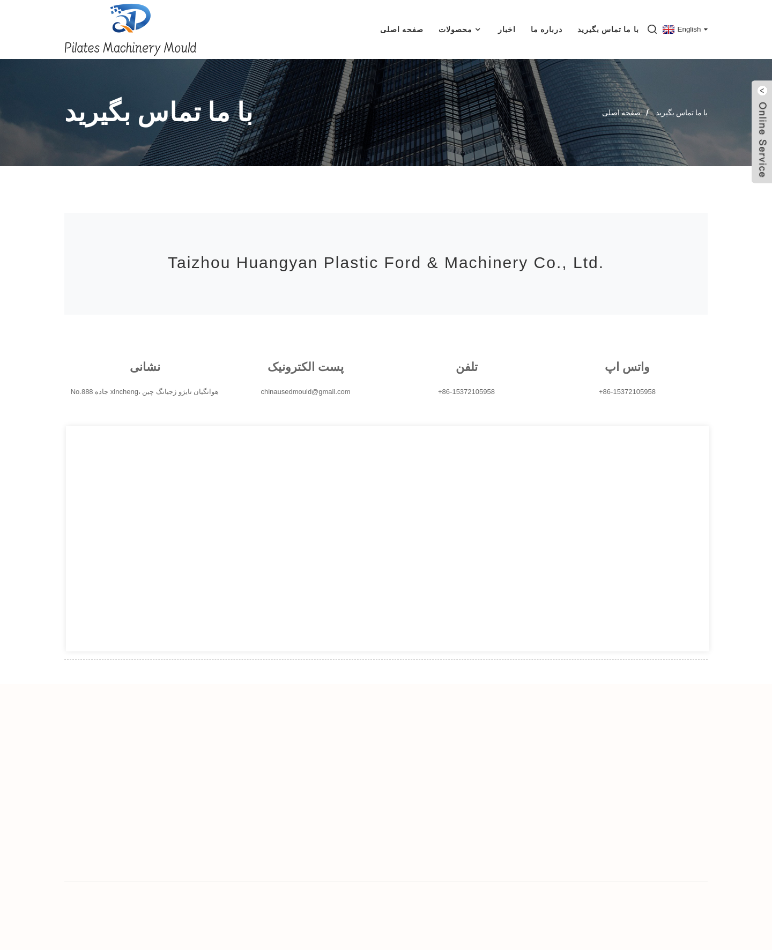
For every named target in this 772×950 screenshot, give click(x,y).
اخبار (507, 29)
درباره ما (546, 29)
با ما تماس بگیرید (608, 29)
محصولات (461, 30)
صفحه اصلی (402, 29)
